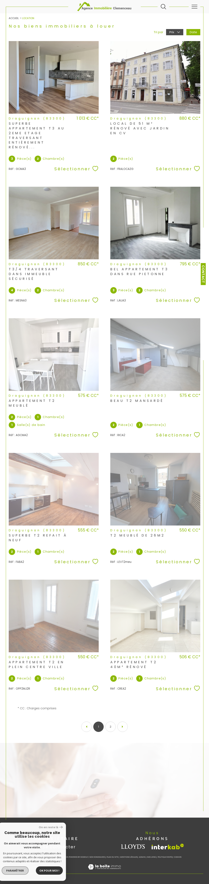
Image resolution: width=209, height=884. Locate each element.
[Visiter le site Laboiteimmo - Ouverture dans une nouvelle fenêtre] (104, 871)
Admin (142, 857)
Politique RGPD (165, 857)
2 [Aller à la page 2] (110, 727)
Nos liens (151, 857)
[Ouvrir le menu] (194, 6)
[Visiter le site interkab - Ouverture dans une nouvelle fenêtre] (168, 846)
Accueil (14, 18)
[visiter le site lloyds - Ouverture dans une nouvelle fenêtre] (133, 846)
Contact (203, 274)
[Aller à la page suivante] (122, 727)
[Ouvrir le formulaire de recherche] (163, 7)
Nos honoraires (97, 857)
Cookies (177, 857)
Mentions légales (128, 857)
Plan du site (112, 857)
